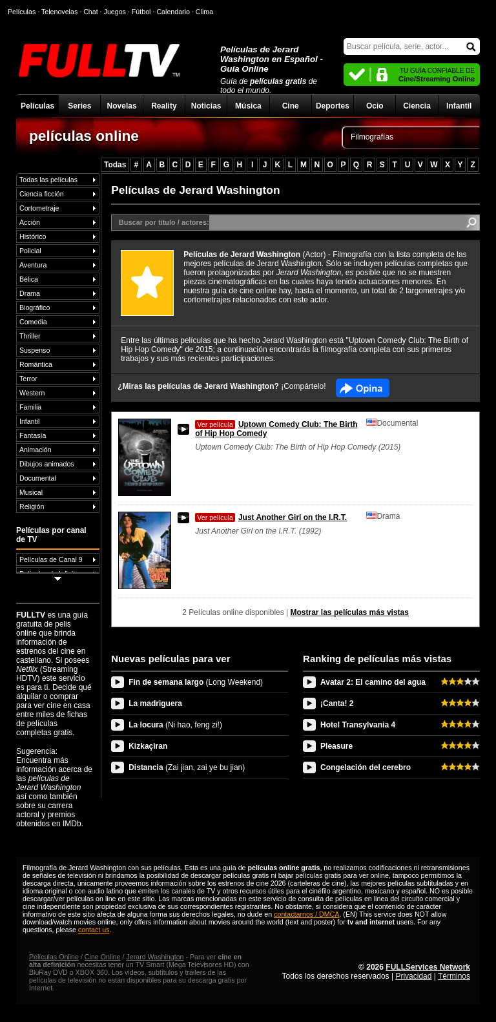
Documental (37, 478)
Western (32, 393)
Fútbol (141, 12)
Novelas (122, 105)
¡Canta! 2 (336, 703)
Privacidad (413, 976)
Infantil (458, 105)
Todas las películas (48, 179)
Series (79, 105)
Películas (37, 105)
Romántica (35, 364)
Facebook (362, 388)
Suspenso (34, 350)
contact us (94, 929)
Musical (31, 492)
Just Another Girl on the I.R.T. (271, 517)
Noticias (206, 105)
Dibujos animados (46, 464)
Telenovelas (59, 12)
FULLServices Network (428, 967)
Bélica (28, 279)
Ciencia (417, 105)
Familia (30, 407)
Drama (29, 293)
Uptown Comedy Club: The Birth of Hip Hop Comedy (276, 429)
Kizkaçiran (148, 746)
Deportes (332, 105)
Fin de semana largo (196, 682)
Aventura (32, 265)
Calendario (173, 12)
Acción (29, 222)
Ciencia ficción (41, 194)
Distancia (187, 767)
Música (248, 105)
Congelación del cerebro (365, 767)
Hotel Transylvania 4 (357, 724)
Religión (32, 506)
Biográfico (34, 307)
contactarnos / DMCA (306, 914)
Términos (454, 976)
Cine (290, 105)
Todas (115, 164)
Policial (30, 251)
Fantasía (32, 435)
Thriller (30, 336)
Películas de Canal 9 (51, 559)
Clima (204, 12)
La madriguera (155, 703)
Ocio (375, 105)
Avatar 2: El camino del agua (373, 682)
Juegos (115, 12)
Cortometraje (39, 208)
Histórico (32, 236)
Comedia (33, 322)
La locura (175, 724)
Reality (163, 105)
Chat (90, 12)
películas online (84, 135)
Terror (28, 378)
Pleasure (336, 746)
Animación (35, 450)
